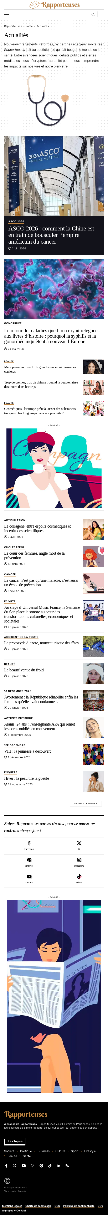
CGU (57, 1206)
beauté (9, 361)
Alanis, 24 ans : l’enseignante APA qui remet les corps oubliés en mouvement (39, 726)
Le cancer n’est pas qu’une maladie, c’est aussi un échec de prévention (41, 582)
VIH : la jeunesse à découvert (27, 751)
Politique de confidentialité (78, 1206)
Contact (21, 1210)
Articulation (14, 520)
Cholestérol (14, 547)
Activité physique (18, 718)
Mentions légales (12, 1206)
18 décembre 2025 (17, 691)
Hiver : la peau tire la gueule (26, 778)
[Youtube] (29, 879)
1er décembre (14, 745)
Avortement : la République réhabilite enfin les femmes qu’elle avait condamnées (41, 699)
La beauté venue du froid (24, 670)
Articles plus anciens (84, 804)
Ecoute (10, 601)
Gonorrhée (13, 323)
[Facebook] (29, 846)
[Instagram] (79, 862)
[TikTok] (50, 1166)
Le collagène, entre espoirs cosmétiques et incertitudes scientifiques (37, 528)
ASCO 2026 (16, 221)
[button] (7, 14)
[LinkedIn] (58, 1166)
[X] (79, 846)
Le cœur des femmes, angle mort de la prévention (34, 555)
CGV (100, 1206)
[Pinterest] (29, 862)
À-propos (7, 1210)
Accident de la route (21, 637)
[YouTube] (24, 1166)
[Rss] (67, 1166)
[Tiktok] (79, 879)
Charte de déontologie (38, 1206)
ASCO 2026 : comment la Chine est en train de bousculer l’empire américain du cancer (51, 235)
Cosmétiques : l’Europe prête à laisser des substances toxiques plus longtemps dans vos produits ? (40, 411)
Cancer (10, 574)
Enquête (10, 772)
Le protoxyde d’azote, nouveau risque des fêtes (41, 643)
